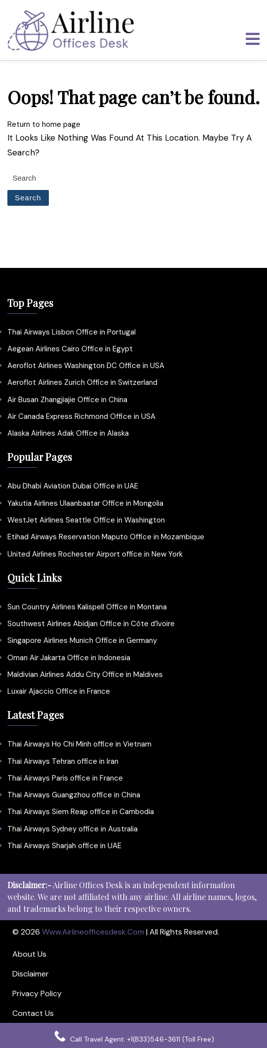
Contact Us (33, 1013)
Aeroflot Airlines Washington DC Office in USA (85, 366)
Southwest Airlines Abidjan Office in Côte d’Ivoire (91, 624)
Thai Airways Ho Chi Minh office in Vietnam (79, 744)
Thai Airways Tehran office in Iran (62, 761)
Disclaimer (30, 974)
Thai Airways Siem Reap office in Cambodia (80, 812)
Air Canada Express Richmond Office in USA (81, 416)
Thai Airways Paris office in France (65, 778)
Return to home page (43, 124)
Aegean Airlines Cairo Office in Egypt (70, 349)
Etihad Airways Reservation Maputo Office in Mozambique (105, 537)
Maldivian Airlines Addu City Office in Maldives (85, 674)
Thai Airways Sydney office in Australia (72, 829)
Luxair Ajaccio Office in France (58, 691)
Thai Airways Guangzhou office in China (73, 795)
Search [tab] (28, 197)
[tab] (253, 39)
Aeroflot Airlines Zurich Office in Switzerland (82, 382)
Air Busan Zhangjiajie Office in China (67, 400)
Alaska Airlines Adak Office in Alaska (68, 433)
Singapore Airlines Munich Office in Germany (82, 640)
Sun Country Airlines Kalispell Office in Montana (88, 607)
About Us (29, 954)
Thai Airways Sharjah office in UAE (64, 846)
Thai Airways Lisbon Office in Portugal (71, 332)
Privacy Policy (37, 993)
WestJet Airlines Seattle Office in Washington (86, 520)
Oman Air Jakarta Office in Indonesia (68, 658)
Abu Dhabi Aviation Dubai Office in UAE (72, 486)
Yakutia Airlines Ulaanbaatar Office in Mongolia (85, 503)
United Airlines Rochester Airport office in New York (95, 554)
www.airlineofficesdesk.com (93, 932)
